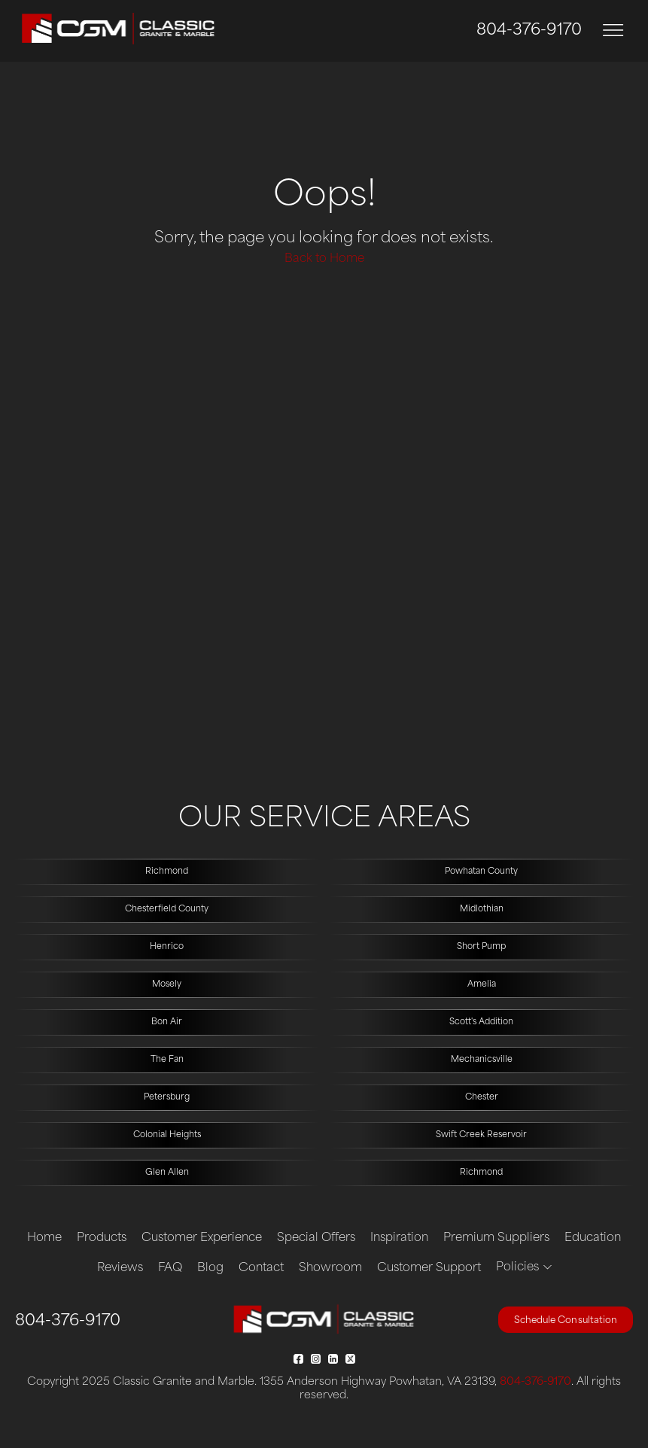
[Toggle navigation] (613, 30)
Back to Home (324, 259)
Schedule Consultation (565, 1320)
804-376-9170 (529, 30)
